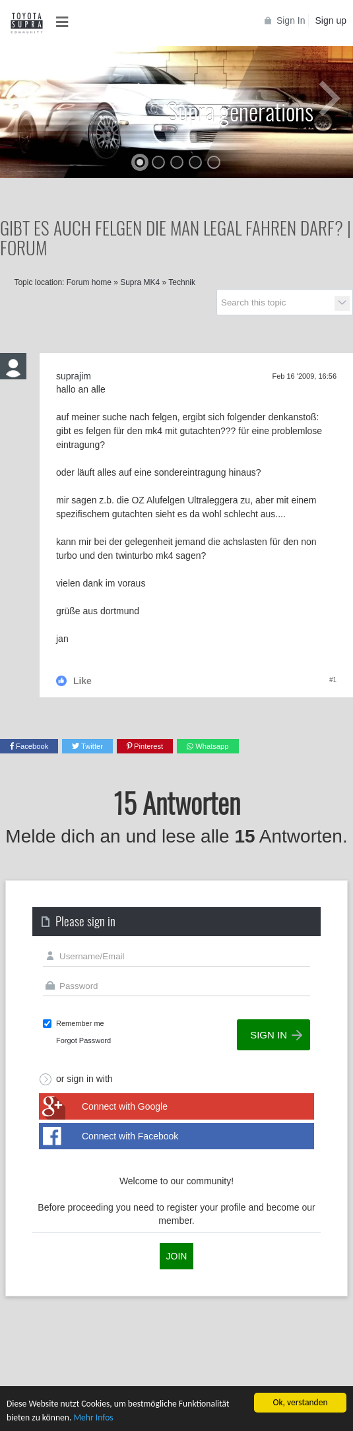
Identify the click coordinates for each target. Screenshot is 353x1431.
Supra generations (240, 110)
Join (176, 1256)
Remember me (80, 1023)
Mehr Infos (93, 1418)
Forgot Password (83, 1040)
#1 (333, 680)
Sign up (330, 20)
